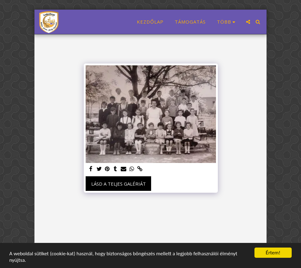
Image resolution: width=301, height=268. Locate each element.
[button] (248, 22)
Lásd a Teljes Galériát (118, 184)
